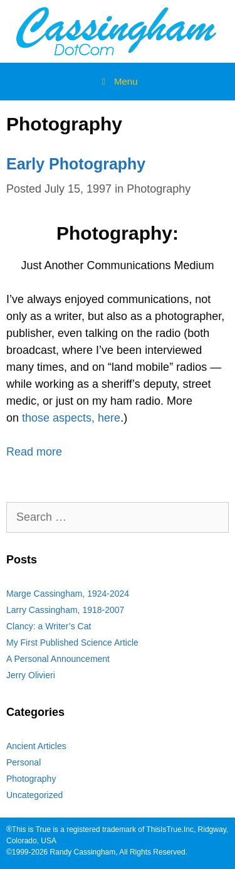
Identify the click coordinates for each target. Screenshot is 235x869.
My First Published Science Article (72, 642)
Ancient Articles (36, 746)
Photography (159, 189)
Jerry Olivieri (30, 675)
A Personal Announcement (58, 659)
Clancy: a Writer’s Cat (48, 626)
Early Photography (75, 164)
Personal (23, 762)
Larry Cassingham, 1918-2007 (65, 610)
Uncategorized (34, 795)
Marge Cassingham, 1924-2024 (67, 594)
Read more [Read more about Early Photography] (34, 451)
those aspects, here (71, 418)
